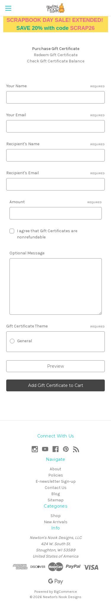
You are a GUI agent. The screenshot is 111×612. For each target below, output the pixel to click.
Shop (56, 515)
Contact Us (56, 487)
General (24, 340)
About (55, 468)
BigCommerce (65, 592)
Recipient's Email (55, 173)
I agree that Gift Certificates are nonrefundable (47, 234)
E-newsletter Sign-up (56, 481)
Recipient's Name (55, 144)
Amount (55, 202)
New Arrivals (55, 521)
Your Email (55, 115)
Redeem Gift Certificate (56, 54)
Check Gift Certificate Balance (55, 61)
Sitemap (56, 500)
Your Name (55, 86)
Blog (55, 493)
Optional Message (26, 253)
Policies (55, 475)
